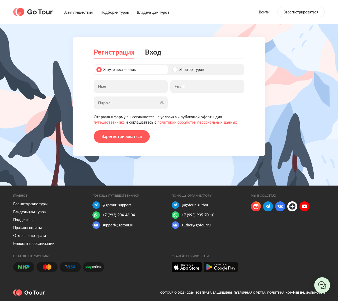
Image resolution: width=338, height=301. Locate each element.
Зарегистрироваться (301, 12)
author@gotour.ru (191, 225)
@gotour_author (190, 205)
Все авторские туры (30, 204)
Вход (153, 52)
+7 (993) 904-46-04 (113, 215)
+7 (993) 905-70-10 (193, 215)
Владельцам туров (153, 12)
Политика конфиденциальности (296, 292)
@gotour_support (111, 205)
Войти (264, 12)
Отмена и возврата (29, 235)
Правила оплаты (27, 227)
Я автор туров (188, 69)
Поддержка (23, 219)
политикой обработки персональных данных (197, 122)
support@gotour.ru (112, 225)
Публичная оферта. (250, 292)
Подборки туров (115, 12)
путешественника (109, 122)
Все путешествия (78, 12)
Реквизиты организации (33, 243)
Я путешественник (116, 69)
